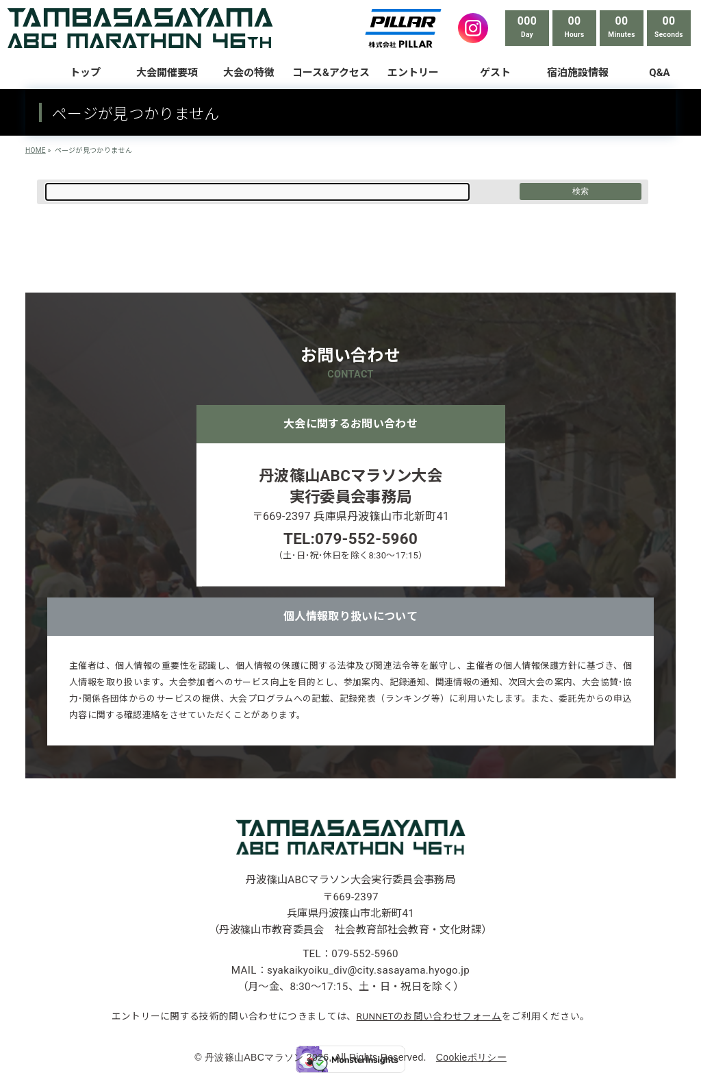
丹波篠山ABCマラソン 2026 (267, 1057)
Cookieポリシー (471, 1057)
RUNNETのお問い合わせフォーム (429, 1016)
